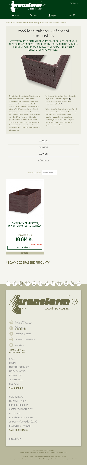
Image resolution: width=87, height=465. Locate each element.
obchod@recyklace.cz (23, 334)
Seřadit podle (34, 172)
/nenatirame (19, 345)
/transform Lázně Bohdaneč (25, 339)
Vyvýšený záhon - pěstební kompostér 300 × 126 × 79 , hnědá (24, 224)
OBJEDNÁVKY (15, 438)
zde (70, 98)
